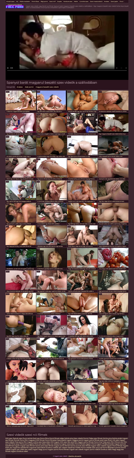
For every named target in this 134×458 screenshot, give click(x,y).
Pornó (104, 448)
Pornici (86, 438)
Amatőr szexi (10, 1)
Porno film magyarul (28, 440)
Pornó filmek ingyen (83, 444)
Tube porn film (108, 442)
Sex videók (63, 448)
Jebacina (57, 444)
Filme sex (38, 444)
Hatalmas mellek (74, 448)
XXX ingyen (55, 442)
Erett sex (36, 438)
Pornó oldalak (86, 448)
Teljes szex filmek (95, 438)
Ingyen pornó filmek (91, 440)
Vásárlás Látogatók (74, 456)
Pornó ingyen (96, 444)
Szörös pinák (117, 438)
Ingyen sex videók (76, 449)
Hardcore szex (67, 1)
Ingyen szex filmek (27, 446)
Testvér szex (17, 438)
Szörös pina (68, 438)
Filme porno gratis (27, 444)
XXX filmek (40, 440)
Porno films (44, 438)
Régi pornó (44, 1)
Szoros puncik (75, 446)
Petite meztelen (25, 1)
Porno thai (98, 442)
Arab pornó (29, 87)
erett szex (104, 440)
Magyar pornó (77, 440)
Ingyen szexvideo (68, 444)
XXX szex (8, 438)
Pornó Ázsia (35, 1)
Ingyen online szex (34, 442)
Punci (121, 1)
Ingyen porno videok (92, 449)
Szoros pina (39, 446)
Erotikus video (106, 449)
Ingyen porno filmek (86, 442)
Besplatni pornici (114, 448)
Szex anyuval (97, 448)
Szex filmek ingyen (89, 446)
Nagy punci (42, 449)
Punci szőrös (27, 438)
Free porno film (21, 442)
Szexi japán (114, 1)
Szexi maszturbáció (96, 1)
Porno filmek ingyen (120, 446)
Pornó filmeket (51, 440)
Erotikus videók (52, 448)
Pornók (16, 440)
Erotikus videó (22, 451)
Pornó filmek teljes (56, 438)
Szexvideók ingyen (64, 440)
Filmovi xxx (118, 442)
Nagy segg (116, 449)
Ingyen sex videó (17, 449)
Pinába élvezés (108, 444)
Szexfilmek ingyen (12, 446)
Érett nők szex (113, 440)
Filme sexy (15, 444)
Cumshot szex (83, 1)
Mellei (76, 1)
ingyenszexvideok (15, 5)
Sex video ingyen (31, 449)
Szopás (59, 1)
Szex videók (78, 438)
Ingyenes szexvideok (37, 448)
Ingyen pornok (120, 444)
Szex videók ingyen (104, 446)
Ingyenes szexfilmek (21, 448)
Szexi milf (52, 1)
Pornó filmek (64, 449)
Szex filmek (49, 446)
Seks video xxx (47, 444)
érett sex (8, 448)
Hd (17, 1)
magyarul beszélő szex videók (47, 87)
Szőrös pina (107, 438)
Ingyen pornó (53, 449)
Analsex (106, 1)
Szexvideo (46, 442)
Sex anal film (72, 442)
